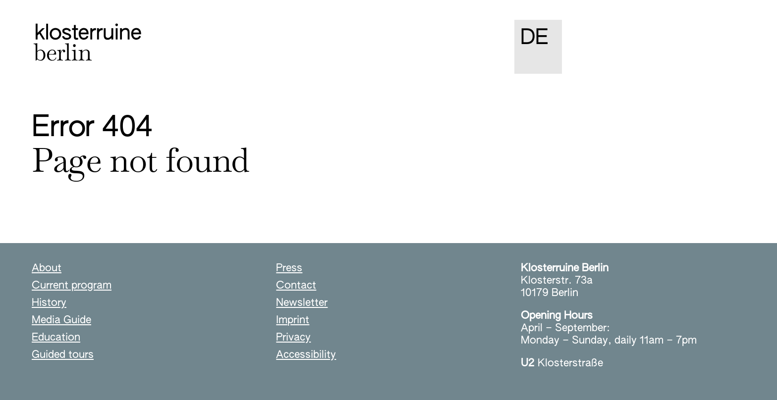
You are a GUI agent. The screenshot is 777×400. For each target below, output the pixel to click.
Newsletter (302, 303)
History (49, 303)
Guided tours (63, 355)
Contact (296, 286)
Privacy (293, 338)
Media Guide (61, 320)
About (46, 268)
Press (289, 268)
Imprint (292, 320)
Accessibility (306, 355)
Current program (71, 286)
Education (56, 338)
